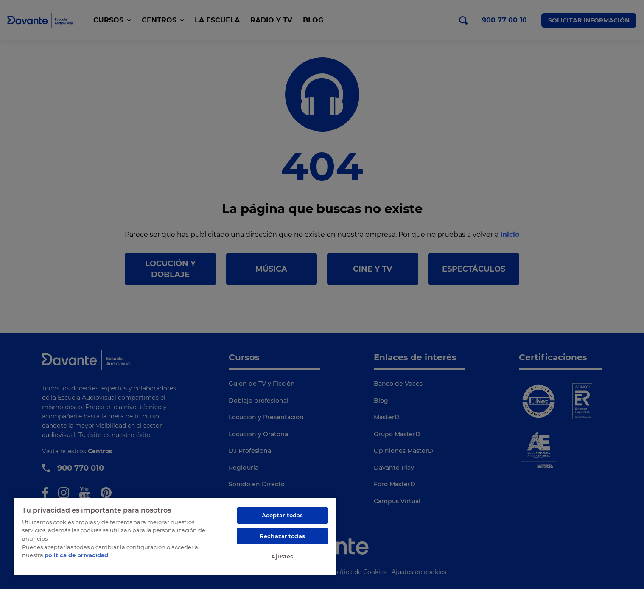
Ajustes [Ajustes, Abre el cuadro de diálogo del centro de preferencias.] (282, 556)
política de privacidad (76, 555)
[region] (175, 536)
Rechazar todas (282, 536)
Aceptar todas (282, 515)
